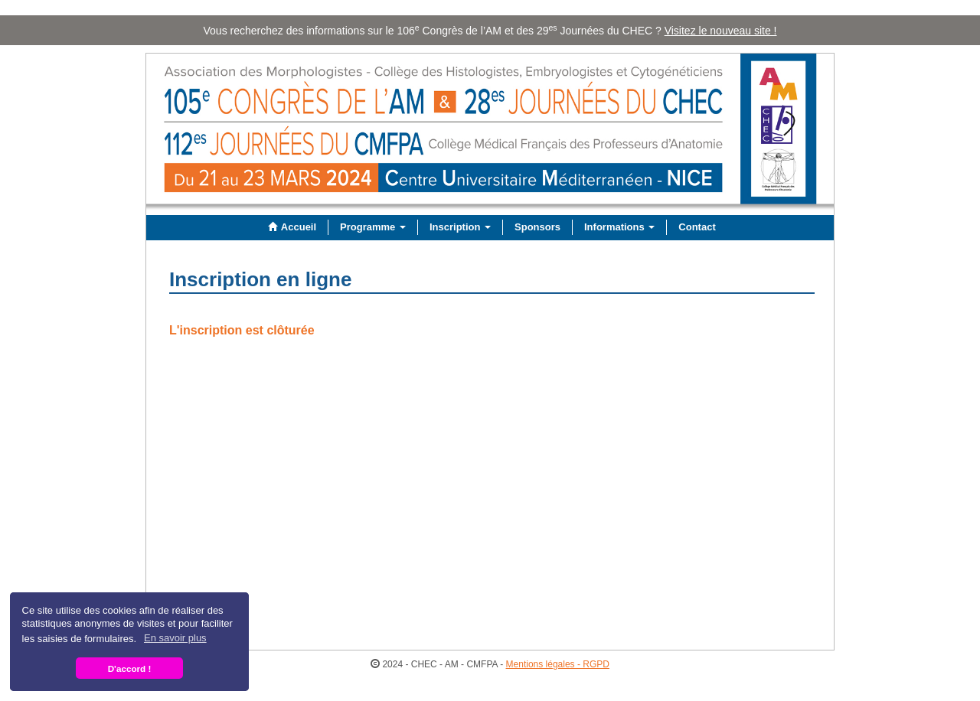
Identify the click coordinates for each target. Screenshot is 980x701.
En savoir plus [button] (175, 638)
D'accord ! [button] (130, 668)
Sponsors (537, 227)
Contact (696, 227)
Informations (619, 227)
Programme (373, 227)
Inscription (460, 227)
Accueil (290, 227)
